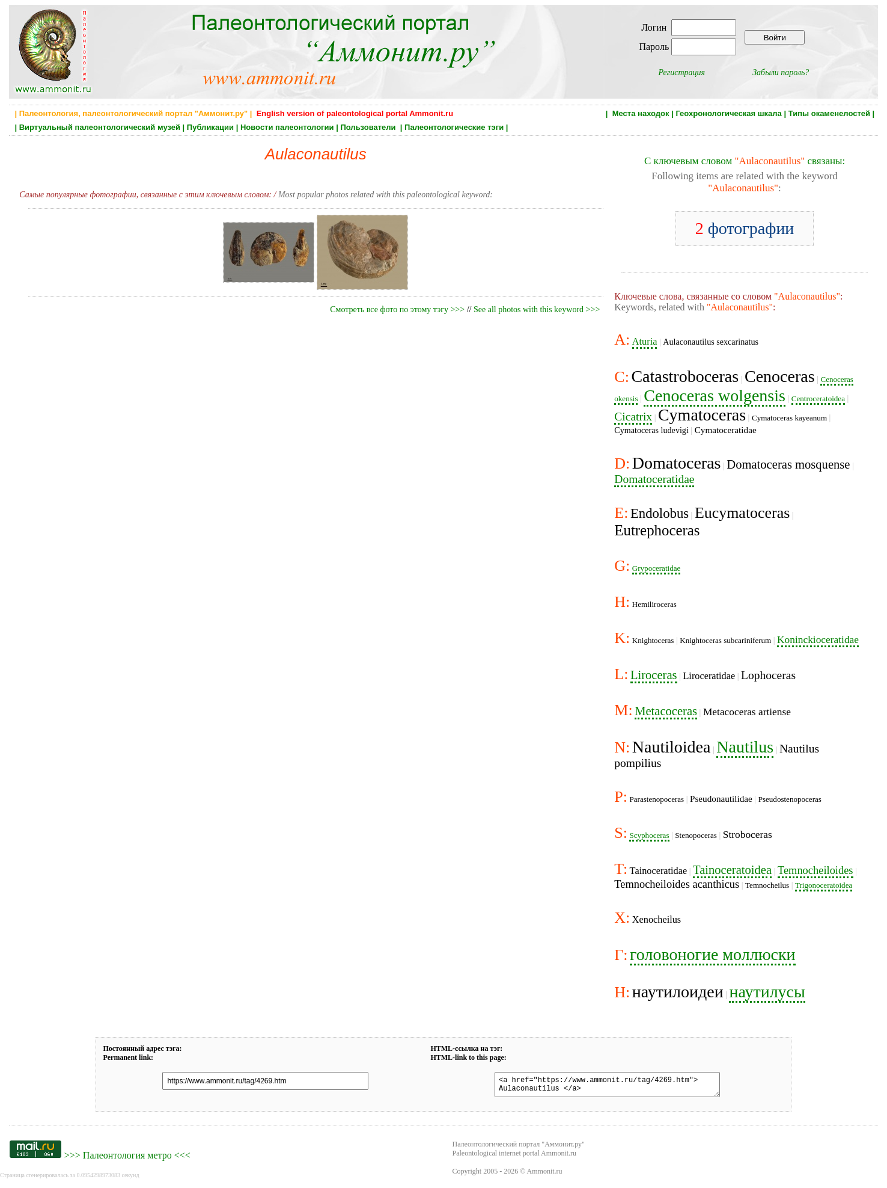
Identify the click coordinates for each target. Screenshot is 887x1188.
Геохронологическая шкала (728, 113)
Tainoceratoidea (732, 869)
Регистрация (682, 72)
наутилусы (767, 991)
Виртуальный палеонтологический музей (99, 127)
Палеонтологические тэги (454, 127)
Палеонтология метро (127, 1159)
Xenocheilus (656, 919)
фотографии (744, 228)
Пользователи (369, 127)
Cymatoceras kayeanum (789, 417)
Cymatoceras (702, 414)
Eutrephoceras (657, 530)
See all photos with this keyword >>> (537, 309)
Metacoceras (666, 711)
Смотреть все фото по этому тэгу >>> (397, 309)
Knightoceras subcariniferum (725, 640)
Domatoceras (676, 463)
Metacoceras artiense (747, 712)
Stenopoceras (696, 835)
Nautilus (744, 746)
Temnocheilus (767, 885)
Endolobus (659, 513)
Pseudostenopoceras (789, 799)
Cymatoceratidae (726, 430)
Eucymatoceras (742, 513)
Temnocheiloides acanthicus (676, 884)
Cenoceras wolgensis (714, 395)
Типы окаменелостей (829, 113)
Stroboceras (747, 834)
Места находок (640, 113)
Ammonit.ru (544, 1175)
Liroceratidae (709, 676)
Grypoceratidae (656, 568)
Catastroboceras (685, 376)
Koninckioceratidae (818, 639)
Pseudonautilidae (721, 798)
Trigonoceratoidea (823, 885)
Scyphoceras (649, 835)
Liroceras (653, 675)
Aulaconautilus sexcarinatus (710, 341)
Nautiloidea (671, 746)
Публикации (210, 127)
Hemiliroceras (654, 604)
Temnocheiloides (815, 870)
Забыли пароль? (780, 72)
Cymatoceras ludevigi (651, 430)
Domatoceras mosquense (788, 464)
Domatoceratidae (654, 479)
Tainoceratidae (658, 870)
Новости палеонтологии (287, 127)
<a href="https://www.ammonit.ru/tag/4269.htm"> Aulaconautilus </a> (599, 1086)
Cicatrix (633, 416)
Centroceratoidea (818, 398)
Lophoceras (768, 675)
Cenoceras (780, 376)
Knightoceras (653, 640)
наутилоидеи (678, 991)
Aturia (644, 341)
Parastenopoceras (656, 799)
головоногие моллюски (713, 954)
